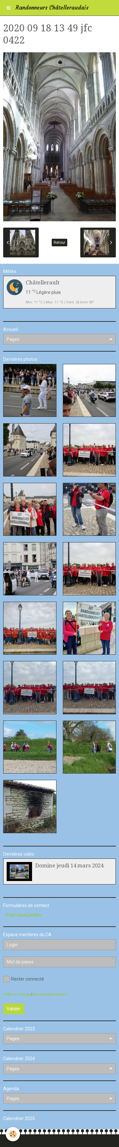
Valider (14, 1008)
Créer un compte (16, 994)
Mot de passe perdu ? (50, 994)
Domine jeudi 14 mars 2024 (69, 865)
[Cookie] (13, 1134)
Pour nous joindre (23, 914)
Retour (59, 242)
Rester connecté (23, 979)
